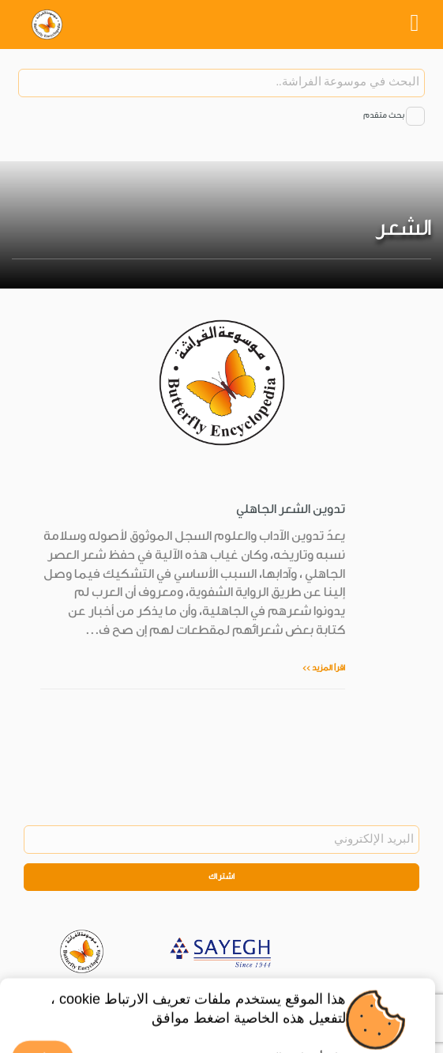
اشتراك (221, 876)
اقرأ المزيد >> (323, 668)
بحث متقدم (383, 115)
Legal (277, 993)
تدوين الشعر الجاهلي (290, 509)
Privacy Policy (224, 993)
